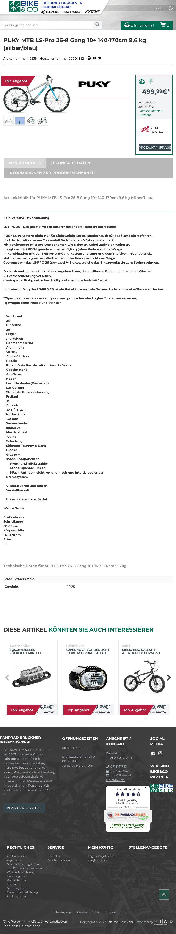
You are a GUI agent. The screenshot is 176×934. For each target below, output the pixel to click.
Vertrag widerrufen (24, 808)
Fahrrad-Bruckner (120, 921)
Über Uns (53, 856)
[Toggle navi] (4, 3)
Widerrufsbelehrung (21, 872)
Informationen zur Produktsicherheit (51, 173)
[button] (169, 678)
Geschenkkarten (58, 860)
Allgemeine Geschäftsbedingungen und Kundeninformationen (25, 864)
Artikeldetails (24, 163)
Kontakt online (17, 856)
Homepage (63, 912)
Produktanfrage (155, 147)
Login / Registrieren (101, 856)
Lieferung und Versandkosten (17, 878)
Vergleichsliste (97, 860)
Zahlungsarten (17, 896)
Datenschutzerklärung (22, 892)
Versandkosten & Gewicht (151, 113)
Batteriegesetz (17, 888)
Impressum (14, 884)
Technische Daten (70, 163)
